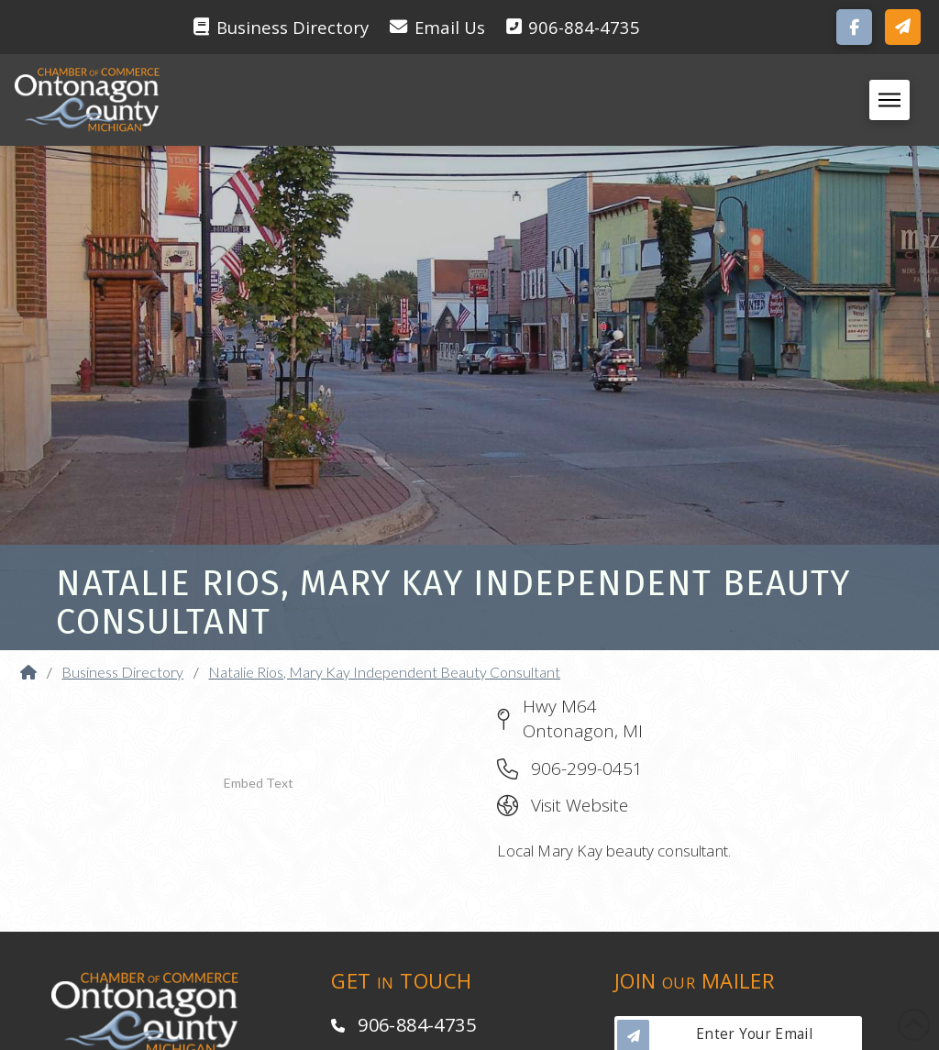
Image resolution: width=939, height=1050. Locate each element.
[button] (903, 27)
